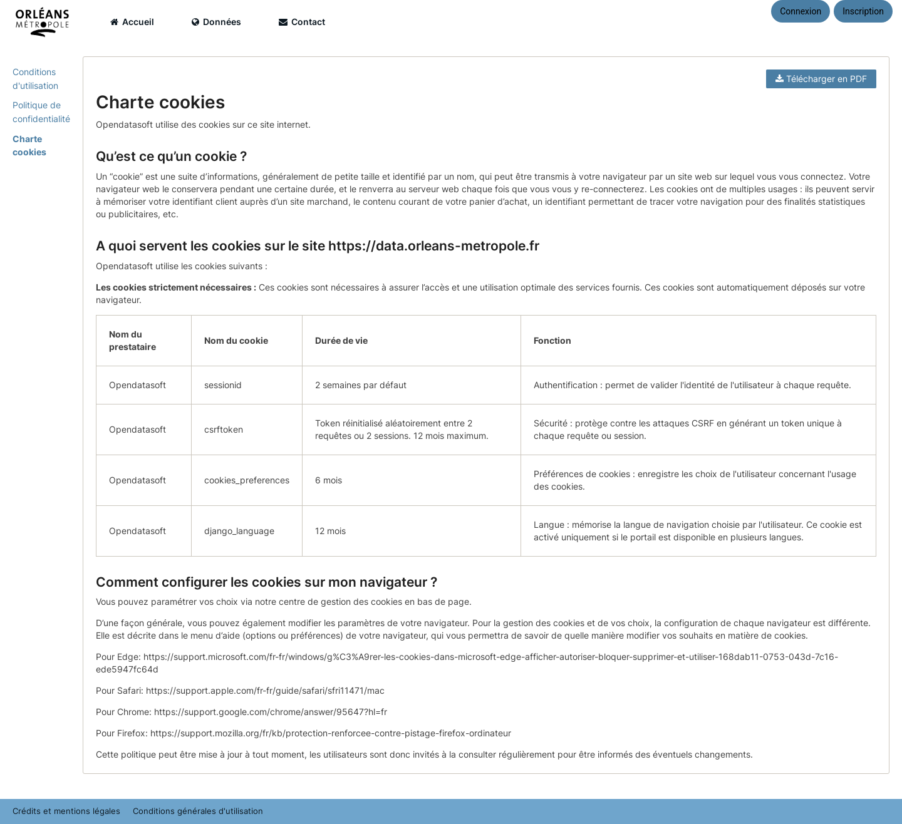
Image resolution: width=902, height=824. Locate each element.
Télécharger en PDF (821, 78)
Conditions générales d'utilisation (198, 811)
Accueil (132, 21)
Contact (302, 21)
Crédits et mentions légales (66, 811)
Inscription (863, 11)
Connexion (800, 11)
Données (216, 21)
